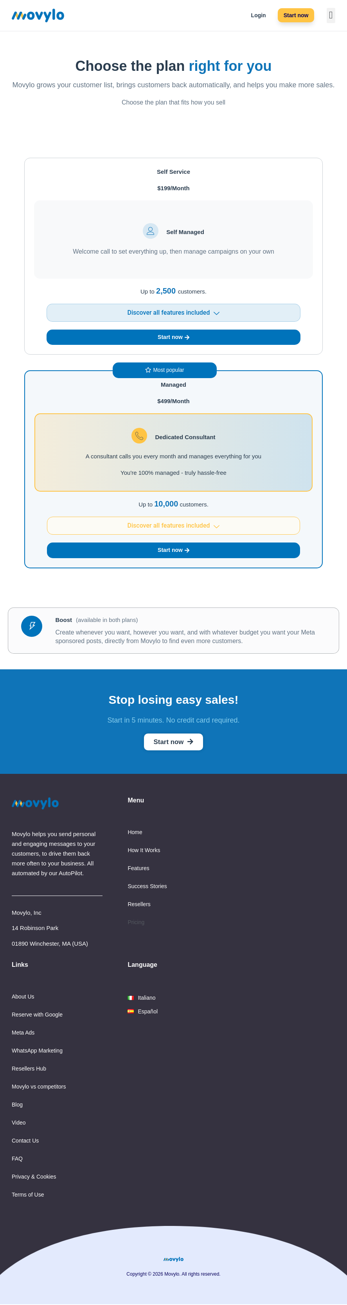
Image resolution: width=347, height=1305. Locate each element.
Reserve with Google (37, 1015)
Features (138, 869)
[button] (331, 15)
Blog (17, 1105)
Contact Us (25, 1141)
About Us (23, 997)
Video (19, 1123)
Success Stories (147, 887)
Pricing (136, 923)
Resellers (139, 905)
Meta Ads (23, 1033)
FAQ (17, 1159)
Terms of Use (28, 1195)
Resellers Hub (29, 1069)
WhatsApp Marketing (37, 1051)
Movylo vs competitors (39, 1087)
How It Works (144, 851)
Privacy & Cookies (34, 1177)
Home (135, 833)
